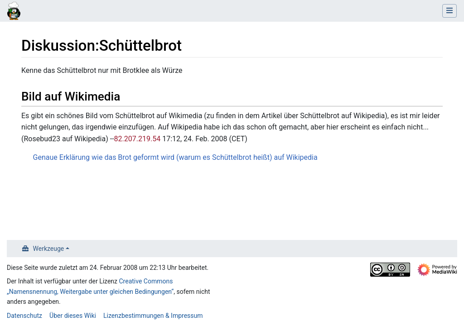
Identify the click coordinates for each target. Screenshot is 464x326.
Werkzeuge (48, 248)
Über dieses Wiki (72, 315)
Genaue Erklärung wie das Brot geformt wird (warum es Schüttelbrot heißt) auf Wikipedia (175, 157)
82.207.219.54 (137, 138)
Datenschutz (24, 315)
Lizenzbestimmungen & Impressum (153, 315)
